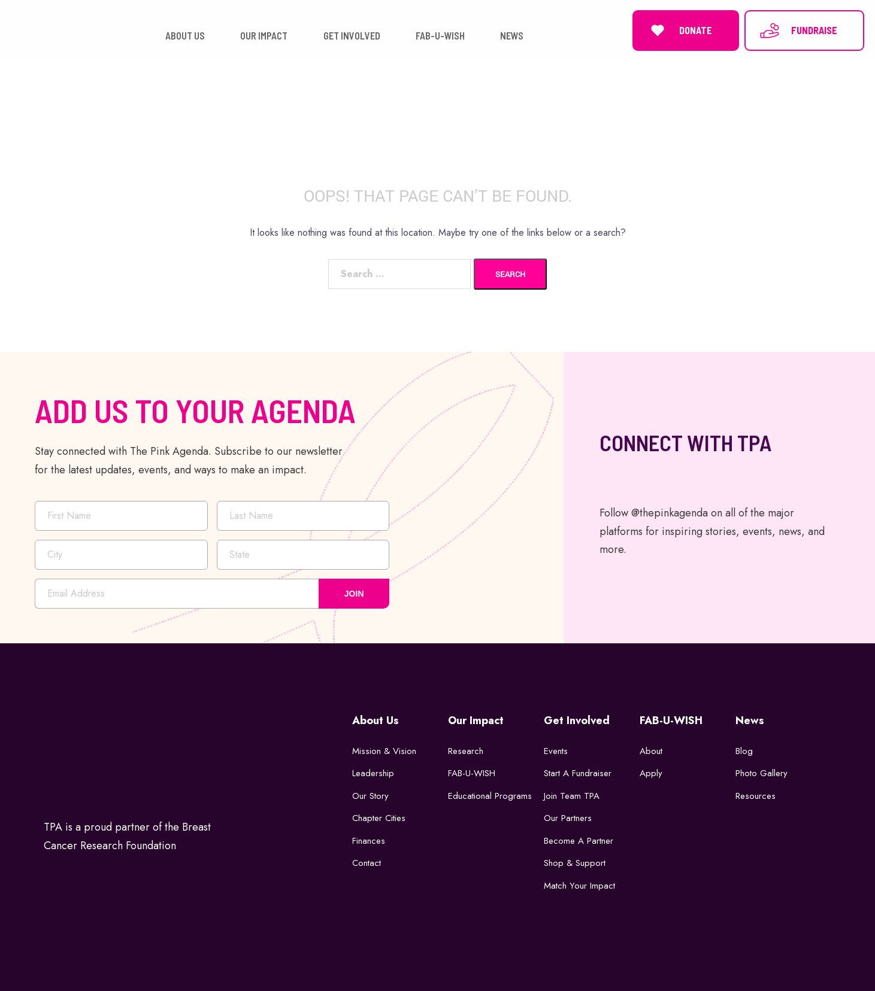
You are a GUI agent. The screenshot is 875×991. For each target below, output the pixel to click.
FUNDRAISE (798, 30)
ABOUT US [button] (185, 35)
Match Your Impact (579, 885)
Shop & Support (574, 863)
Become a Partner (578, 840)
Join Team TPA (572, 795)
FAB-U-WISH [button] (440, 35)
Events (556, 751)
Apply (651, 773)
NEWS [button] (511, 35)
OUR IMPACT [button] (263, 35)
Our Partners (568, 818)
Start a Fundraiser (577, 773)
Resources (755, 795)
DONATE (679, 30)
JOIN (354, 593)
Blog (744, 751)
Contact (366, 863)
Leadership (373, 773)
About (651, 751)
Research (465, 751)
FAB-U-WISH (471, 773)
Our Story (370, 795)
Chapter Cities (378, 818)
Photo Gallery (761, 773)
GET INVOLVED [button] (351, 35)
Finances (368, 840)
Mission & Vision (384, 751)
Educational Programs (490, 795)
